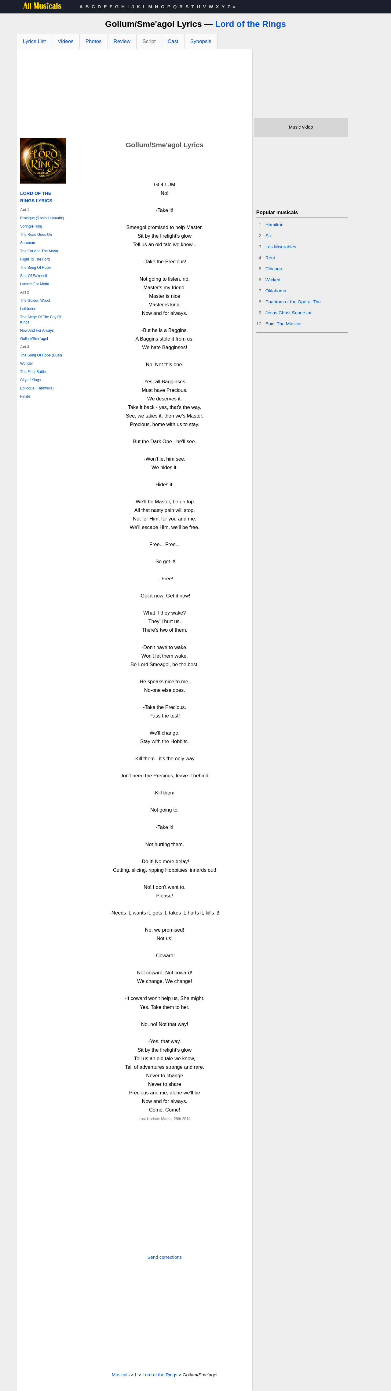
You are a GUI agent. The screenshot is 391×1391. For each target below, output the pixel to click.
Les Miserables (280, 246)
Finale (25, 396)
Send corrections (165, 1257)
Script (148, 41)
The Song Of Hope (35, 267)
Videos (66, 41)
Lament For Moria (34, 284)
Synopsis (200, 41)
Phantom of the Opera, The (293, 301)
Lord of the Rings (250, 24)
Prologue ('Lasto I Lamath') (42, 218)
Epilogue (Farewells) (36, 388)
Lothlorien (28, 309)
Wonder (26, 363)
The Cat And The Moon (39, 251)
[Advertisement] (134, 95)
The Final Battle (33, 372)
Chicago (273, 268)
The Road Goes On (36, 234)
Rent (270, 257)
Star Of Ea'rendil (33, 276)
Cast (173, 41)
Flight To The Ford (35, 259)
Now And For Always (37, 330)
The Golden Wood (35, 300)
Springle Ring (31, 226)
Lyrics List (34, 41)
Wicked (272, 279)
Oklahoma (275, 290)
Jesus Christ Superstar (288, 312)
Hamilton (274, 224)
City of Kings (30, 380)
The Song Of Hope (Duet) (41, 355)
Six (268, 235)
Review (122, 41)
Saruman (27, 243)
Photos (94, 41)
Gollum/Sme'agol (34, 339)
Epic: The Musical (283, 323)
